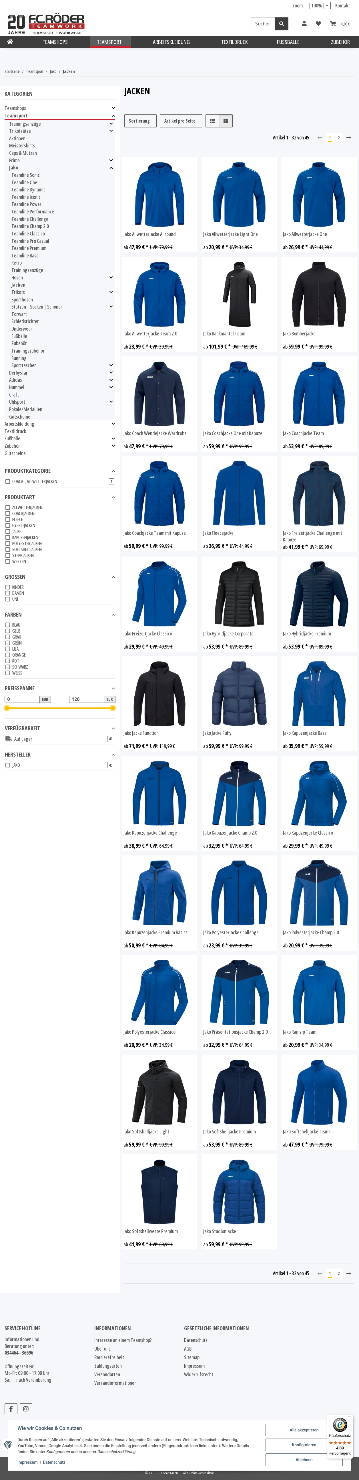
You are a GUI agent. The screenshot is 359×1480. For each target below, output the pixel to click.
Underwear (21, 328)
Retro (16, 262)
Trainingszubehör (28, 350)
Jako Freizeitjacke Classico (147, 633)
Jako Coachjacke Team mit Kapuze (154, 533)
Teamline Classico (28, 233)
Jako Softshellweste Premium (150, 1231)
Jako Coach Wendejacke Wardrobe (155, 433)
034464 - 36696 (19, 1352)
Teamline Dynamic (28, 189)
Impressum (27, 1462)
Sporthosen (22, 299)
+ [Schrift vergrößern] (327, 5)
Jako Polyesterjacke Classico (149, 1032)
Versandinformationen (115, 1382)
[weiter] (348, 137)
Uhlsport (17, 402)
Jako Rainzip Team (299, 1032)
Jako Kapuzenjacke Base (305, 733)
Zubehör (19, 343)
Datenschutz (54, 1462)
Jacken (18, 284)
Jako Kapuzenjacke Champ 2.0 (230, 832)
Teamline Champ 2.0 (30, 226)
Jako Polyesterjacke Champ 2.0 (311, 932)
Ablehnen (304, 1459)
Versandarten (107, 1374)
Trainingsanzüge (25, 124)
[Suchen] (263, 23)
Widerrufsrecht (198, 1374)
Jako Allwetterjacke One (305, 234)
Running (19, 358)
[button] (304, 23)
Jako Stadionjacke (219, 1231)
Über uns (102, 1348)
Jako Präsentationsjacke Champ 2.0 (235, 1032)
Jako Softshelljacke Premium (229, 1131)
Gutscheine (19, 416)
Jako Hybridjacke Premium (307, 633)
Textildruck (15, 431)
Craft (14, 394)
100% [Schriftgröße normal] (316, 5)
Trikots (18, 292)
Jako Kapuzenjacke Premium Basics (155, 932)
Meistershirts (22, 145)
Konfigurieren (304, 1445)
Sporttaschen (24, 365)
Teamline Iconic (26, 196)
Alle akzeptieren (304, 1430)
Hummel (16, 387)
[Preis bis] (86, 699)
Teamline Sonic (25, 174)
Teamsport (16, 115)
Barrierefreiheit (109, 1357)
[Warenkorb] (340, 23)
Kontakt (342, 5)
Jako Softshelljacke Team (306, 1131)
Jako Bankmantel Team (224, 333)
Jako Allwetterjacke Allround (149, 234)
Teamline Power (26, 204)
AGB (188, 1348)
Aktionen (17, 138)
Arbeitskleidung (19, 424)
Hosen (17, 277)
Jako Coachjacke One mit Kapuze (232, 433)
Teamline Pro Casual (30, 240)
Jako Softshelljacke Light (146, 1131)
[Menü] (349, 1418)
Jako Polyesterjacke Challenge (231, 932)
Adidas (15, 380)
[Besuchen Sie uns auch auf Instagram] (26, 1408)
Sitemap (192, 1357)
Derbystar (18, 372)
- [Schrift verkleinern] (307, 5)
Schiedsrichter (25, 321)
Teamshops (15, 108)
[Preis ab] (22, 699)
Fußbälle (19, 336)
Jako (13, 167)
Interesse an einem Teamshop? (123, 1340)
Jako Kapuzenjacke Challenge (150, 832)
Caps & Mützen (23, 152)
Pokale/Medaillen (25, 409)
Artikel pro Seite (180, 121)
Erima (14, 160)
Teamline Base (25, 255)
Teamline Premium (28, 248)
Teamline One (24, 182)
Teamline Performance (32, 211)
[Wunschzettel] (318, 23)
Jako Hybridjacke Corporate (228, 633)
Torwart (19, 314)
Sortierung (139, 121)
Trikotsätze (20, 131)
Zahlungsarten (108, 1365)
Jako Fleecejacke (218, 533)
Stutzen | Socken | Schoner (36, 306)
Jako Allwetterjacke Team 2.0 (150, 333)
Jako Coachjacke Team (303, 433)
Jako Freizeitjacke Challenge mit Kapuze (312, 536)
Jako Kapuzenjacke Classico (308, 832)
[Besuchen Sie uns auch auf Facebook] (11, 1408)
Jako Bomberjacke (299, 333)
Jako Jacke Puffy (217, 733)
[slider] (7, 708)
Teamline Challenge (29, 218)
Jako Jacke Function (141, 733)
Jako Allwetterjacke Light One (230, 234)
